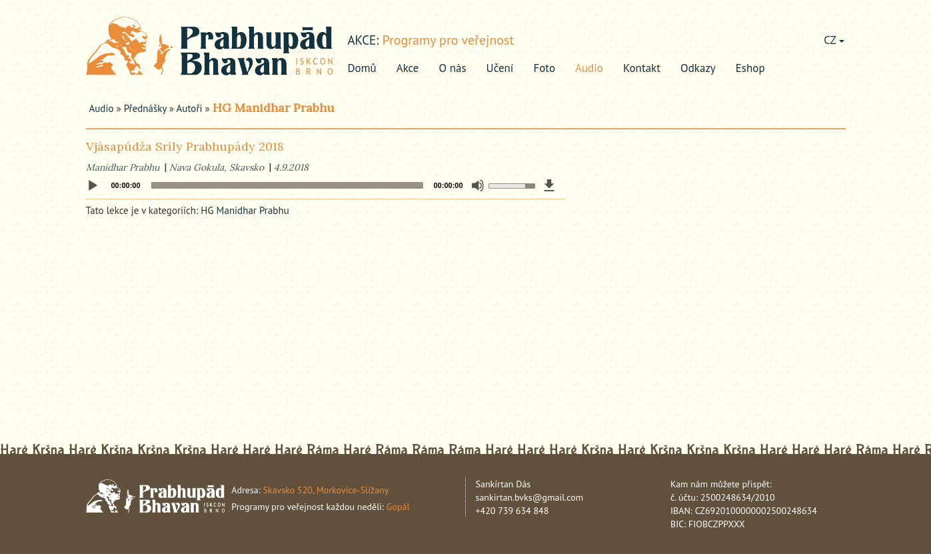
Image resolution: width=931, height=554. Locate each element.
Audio (589, 68)
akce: (363, 40)
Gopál (398, 507)
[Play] (92, 186)
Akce (408, 68)
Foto (544, 68)
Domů (362, 68)
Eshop (750, 68)
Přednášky (145, 108)
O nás (452, 68)
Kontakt (641, 68)
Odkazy (698, 68)
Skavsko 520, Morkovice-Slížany (326, 490)
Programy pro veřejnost (448, 40)
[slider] (287, 185)
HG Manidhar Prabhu (274, 107)
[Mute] (477, 185)
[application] (326, 185)
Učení (500, 68)
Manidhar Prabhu (122, 167)
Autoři (190, 108)
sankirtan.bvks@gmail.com (530, 497)
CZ (834, 40)
